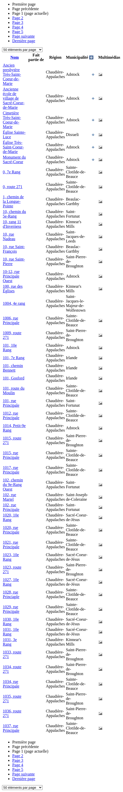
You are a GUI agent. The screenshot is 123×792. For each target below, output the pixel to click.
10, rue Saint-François (14, 249)
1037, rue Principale (11, 728)
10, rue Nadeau (9, 236)
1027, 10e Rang (11, 581)
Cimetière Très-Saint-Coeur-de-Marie (12, 120)
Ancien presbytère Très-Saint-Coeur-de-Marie (12, 74)
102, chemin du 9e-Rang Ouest (13, 484)
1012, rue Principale (11, 415)
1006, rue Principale (11, 320)
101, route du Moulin (13, 390)
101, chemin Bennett (13, 367)
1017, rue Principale (11, 469)
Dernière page (23, 41)
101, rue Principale (11, 403)
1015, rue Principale (11, 455)
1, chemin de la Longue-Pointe (13, 201)
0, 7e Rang (11, 172)
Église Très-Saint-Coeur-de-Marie (13, 147)
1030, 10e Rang (11, 621)
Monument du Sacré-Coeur (14, 159)
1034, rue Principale (11, 683)
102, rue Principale (11, 507)
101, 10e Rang (10, 347)
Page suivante (23, 36)
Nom (14, 57)
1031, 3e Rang (10, 641)
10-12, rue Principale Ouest (11, 276)
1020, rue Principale (11, 529)
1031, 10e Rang (11, 631)
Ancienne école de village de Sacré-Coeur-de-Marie (13, 98)
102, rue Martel (9, 497)
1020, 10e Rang (11, 517)
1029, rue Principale (11, 609)
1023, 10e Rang (11, 557)
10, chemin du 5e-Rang (14, 213)
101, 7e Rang (13, 358)
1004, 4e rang (14, 303)
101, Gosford (13, 378)
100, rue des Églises (13, 288)
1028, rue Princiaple (11, 594)
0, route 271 (12, 187)
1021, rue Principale (11, 544)
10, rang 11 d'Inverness (12, 224)
